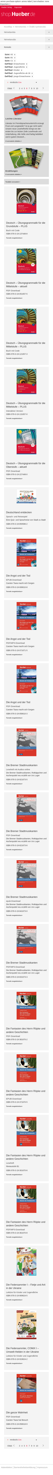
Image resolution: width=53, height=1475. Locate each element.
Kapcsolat (18, 7)
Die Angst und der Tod (18, 575)
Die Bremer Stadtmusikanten (21, 765)
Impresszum (42, 1467)
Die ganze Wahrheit (17, 1412)
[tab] (26, 65)
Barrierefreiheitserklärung (24, 1467)
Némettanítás (20, 27)
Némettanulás (10, 39)
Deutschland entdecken (19, 512)
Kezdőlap (8, 27)
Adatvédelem (6, 1467)
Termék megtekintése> (14, 238)
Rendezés (14, 82)
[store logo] (18, 14)
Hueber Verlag (6, 7)
